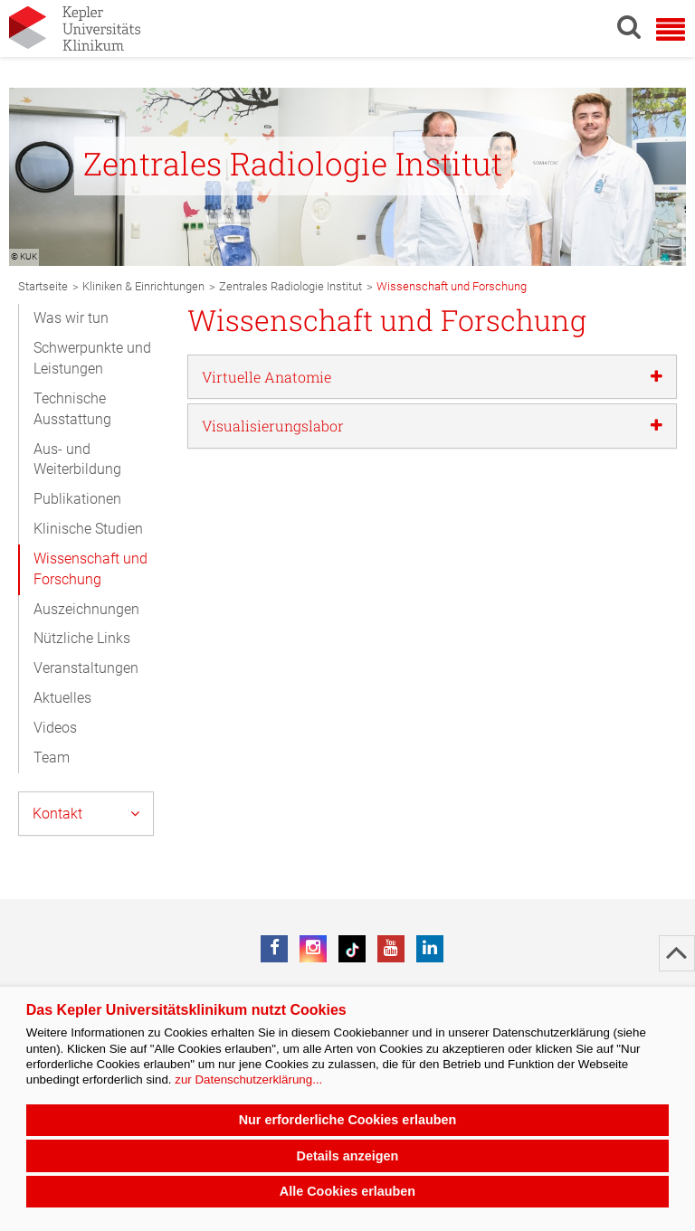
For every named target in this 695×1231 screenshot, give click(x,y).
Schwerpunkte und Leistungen (92, 358)
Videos (55, 727)
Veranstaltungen (85, 668)
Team (51, 757)
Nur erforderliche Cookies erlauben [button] (348, 1120)
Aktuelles (62, 697)
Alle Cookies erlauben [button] (347, 1191)
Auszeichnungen (86, 609)
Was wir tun (71, 318)
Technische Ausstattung (72, 409)
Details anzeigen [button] (348, 1156)
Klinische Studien (88, 528)
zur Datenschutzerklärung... (248, 1079)
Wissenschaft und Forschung (90, 569)
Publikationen (77, 498)
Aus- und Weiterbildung (77, 459)
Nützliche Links (81, 638)
